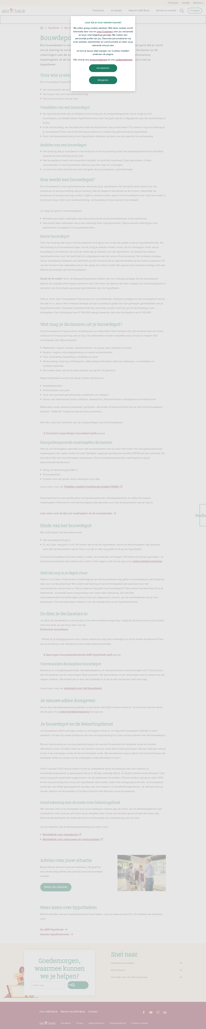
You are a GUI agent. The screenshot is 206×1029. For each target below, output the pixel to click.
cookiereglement (123, 59)
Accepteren (103, 68)
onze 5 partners (105, 31)
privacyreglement (98, 59)
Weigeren (103, 80)
